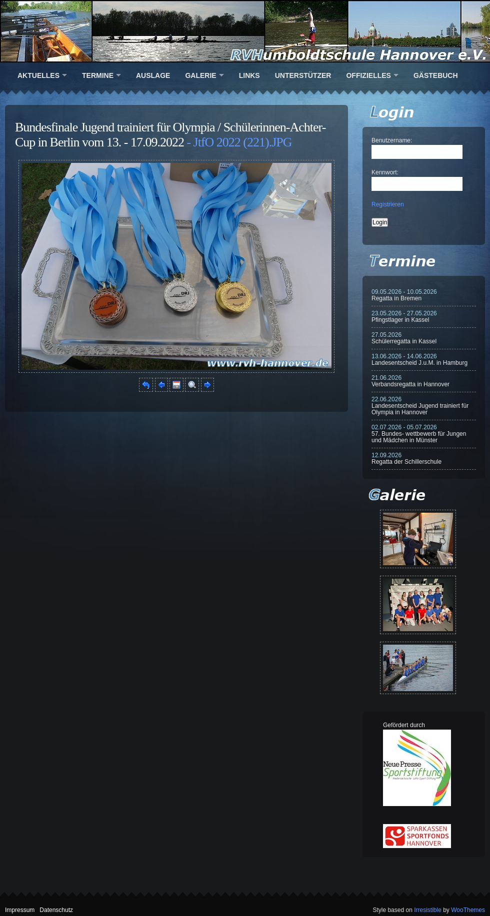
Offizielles (368, 75)
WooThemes (468, 910)
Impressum (19, 910)
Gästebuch (436, 75)
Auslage (153, 75)
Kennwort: (385, 172)
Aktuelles (39, 75)
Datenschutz (56, 910)
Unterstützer (303, 75)
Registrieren (388, 204)
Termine (98, 75)
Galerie (200, 75)
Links (249, 75)
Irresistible (428, 910)
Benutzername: (392, 140)
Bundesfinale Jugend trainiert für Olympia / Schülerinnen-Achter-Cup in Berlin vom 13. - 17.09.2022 (170, 134)
